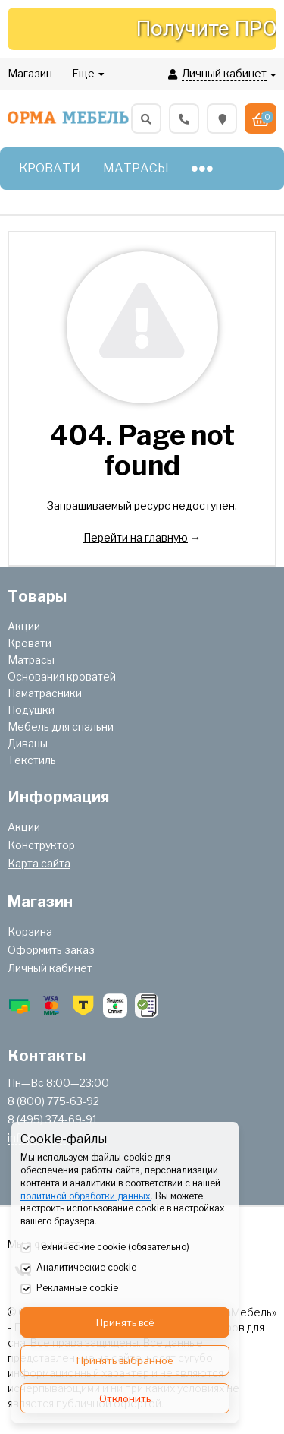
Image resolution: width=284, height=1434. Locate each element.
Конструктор (41, 845)
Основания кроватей (62, 676)
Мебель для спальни (61, 726)
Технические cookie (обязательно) (104, 1248)
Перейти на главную (135, 537)
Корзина (30, 931)
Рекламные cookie (69, 1289)
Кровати (29, 642)
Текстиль (32, 759)
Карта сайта (39, 863)
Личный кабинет (50, 968)
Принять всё (125, 1322)
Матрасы (31, 659)
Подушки (31, 709)
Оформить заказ (51, 949)
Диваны (28, 743)
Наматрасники (45, 693)
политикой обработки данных (85, 1196)
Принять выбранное (124, 1360)
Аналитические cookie (78, 1268)
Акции (24, 626)
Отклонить (125, 1398)
